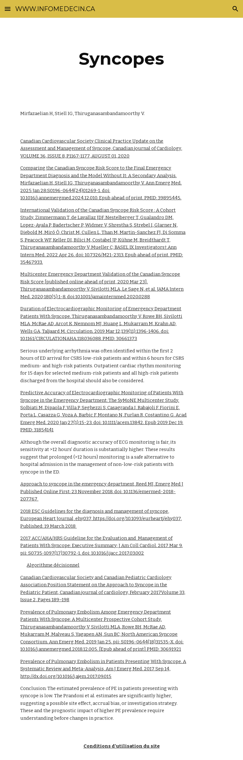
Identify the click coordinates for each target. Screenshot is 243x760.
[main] (121, 58)
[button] (7, 8)
